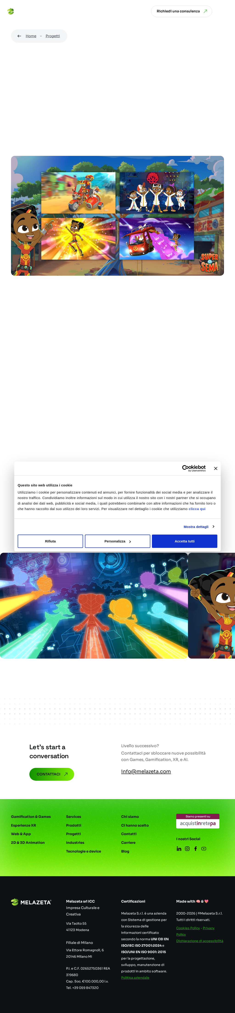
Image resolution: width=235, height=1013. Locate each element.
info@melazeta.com (146, 771)
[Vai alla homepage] (25, 11)
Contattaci (53, 774)
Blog (125, 851)
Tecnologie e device (83, 851)
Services (73, 816)
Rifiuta (50, 541)
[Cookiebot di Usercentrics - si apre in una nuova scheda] (185, 468)
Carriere (128, 842)
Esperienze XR (23, 825)
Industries (75, 842)
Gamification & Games (31, 816)
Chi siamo (130, 816)
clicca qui (197, 509)
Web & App (21, 834)
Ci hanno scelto (135, 825)
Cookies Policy (188, 928)
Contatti (129, 834)
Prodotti (73, 825)
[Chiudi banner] (215, 468)
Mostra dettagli (196, 526)
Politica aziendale (135, 978)
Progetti (53, 36)
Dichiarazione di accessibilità (199, 941)
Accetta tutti (185, 541)
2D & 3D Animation (28, 842)
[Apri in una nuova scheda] (197, 821)
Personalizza (117, 541)
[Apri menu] (224, 11)
